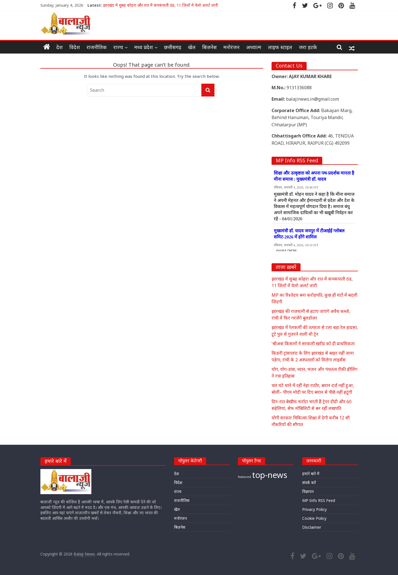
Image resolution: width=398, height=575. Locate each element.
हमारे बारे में (310, 473)
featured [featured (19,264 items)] (244, 477)
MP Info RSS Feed (318, 500)
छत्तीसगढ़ (172, 47)
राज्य (118, 47)
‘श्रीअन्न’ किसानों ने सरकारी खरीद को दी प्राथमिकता (313, 343)
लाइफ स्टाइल (280, 47)
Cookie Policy (314, 518)
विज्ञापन (308, 491)
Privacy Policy (314, 509)
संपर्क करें (309, 482)
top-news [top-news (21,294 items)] (269, 474)
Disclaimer (311, 527)
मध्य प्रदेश (143, 47)
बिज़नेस (209, 47)
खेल (192, 47)
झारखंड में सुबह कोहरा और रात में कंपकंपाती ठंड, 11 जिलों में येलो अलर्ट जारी (160, 5)
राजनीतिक (97, 47)
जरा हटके (308, 47)
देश (59, 47)
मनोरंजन (231, 47)
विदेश (74, 47)
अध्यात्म (253, 47)
